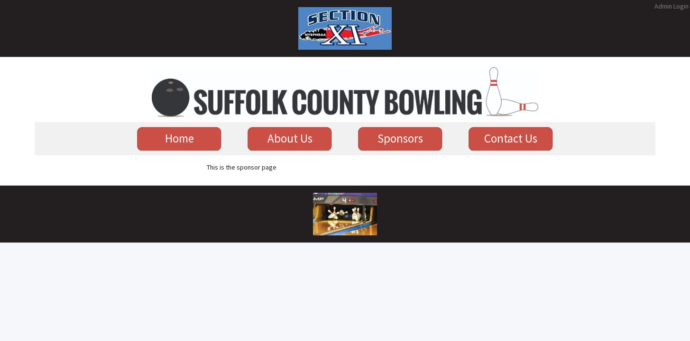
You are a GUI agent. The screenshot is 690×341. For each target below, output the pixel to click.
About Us (290, 138)
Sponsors (400, 138)
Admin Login (671, 6)
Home (179, 138)
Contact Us (510, 138)
